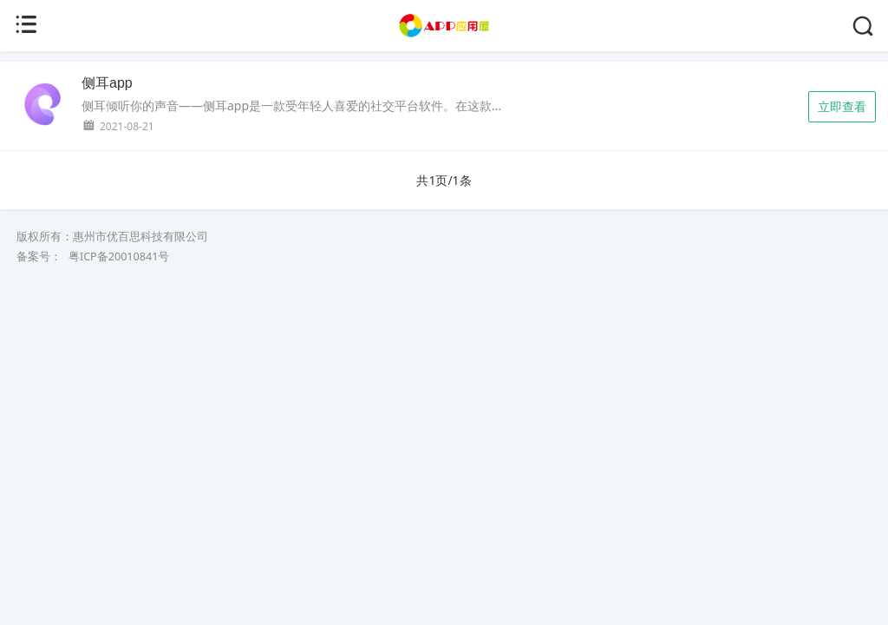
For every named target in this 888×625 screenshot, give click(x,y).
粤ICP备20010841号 (119, 256)
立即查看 (842, 106)
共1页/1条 (443, 180)
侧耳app (107, 83)
